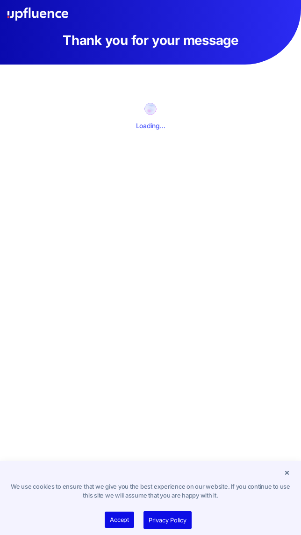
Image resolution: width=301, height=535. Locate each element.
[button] (287, 472)
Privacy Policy (167, 520)
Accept (119, 519)
